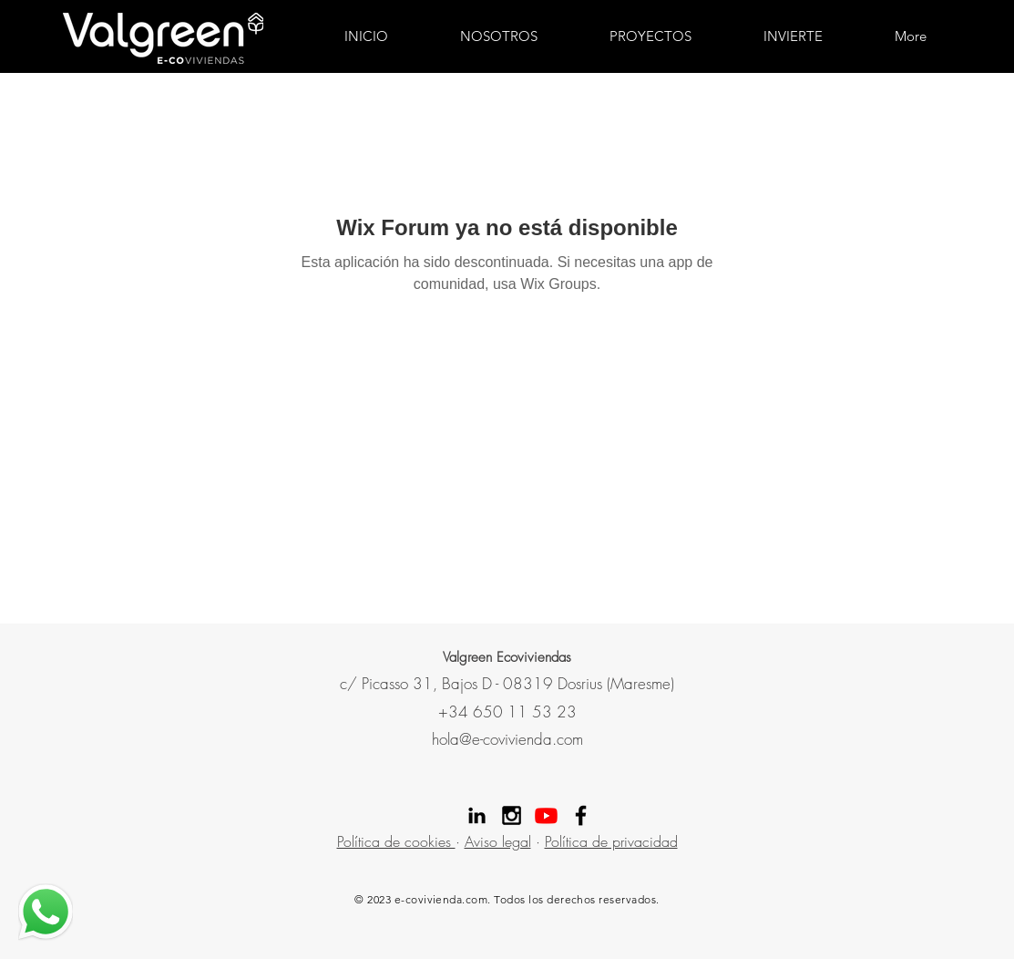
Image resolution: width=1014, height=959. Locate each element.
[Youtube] (546, 815)
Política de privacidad (611, 841)
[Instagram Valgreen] (511, 815)
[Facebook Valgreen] (581, 815)
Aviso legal (498, 841)
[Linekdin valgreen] (477, 815)
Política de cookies (396, 841)
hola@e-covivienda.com (507, 738)
